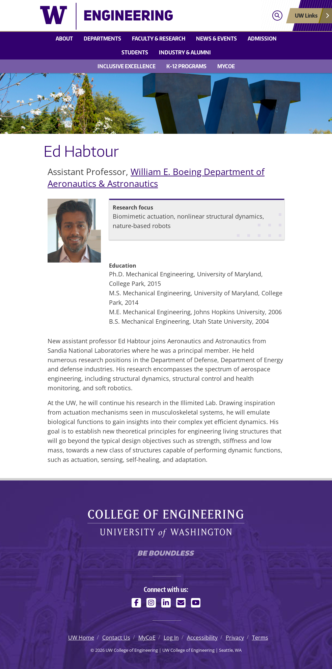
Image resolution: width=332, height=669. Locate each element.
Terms (260, 637)
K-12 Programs (186, 66)
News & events (216, 38)
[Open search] (277, 15)
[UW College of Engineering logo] (134, 16)
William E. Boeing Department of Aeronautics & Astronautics (156, 178)
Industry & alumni (185, 52)
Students (134, 52)
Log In (171, 637)
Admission (262, 38)
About (64, 38)
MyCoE (226, 66)
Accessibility (202, 637)
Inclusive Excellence (127, 66)
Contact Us (116, 637)
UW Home (81, 637)
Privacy (235, 637)
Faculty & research (158, 38)
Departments (102, 38)
